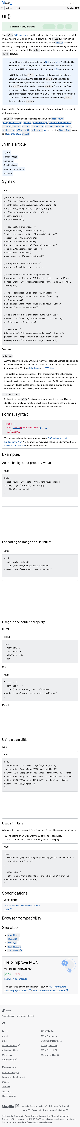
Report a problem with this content (49, 990)
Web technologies (10, 1072)
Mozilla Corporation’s (17, 1116)
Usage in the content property (23, 622)
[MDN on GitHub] (3, 1023)
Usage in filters (12, 823)
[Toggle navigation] (77, 3)
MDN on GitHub (49, 1055)
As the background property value (26, 463)
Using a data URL (14, 740)
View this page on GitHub (16, 990)
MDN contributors (57, 986)
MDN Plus (7, 1055)
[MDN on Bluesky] (8, 1023)
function (23, 35)
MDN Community (49, 1036)
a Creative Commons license (38, 1122)
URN (56, 69)
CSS (16, 35)
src (45, 130)
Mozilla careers (9, 1045)
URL (57, 62)
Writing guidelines (49, 1045)
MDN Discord (47, 1050)
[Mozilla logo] (10, 1106)
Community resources (51, 1041)
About (5, 1036)
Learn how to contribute (15, 979)
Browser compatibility (13, 169)
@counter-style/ (18, 134)
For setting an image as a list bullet (26, 542)
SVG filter (49, 368)
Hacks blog (7, 1096)
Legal (24, 1110)
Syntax (6, 152)
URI (47, 62)
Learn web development (13, 1077)
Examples (8, 161)
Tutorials (6, 1086)
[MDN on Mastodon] (17, 1023)
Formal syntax (10, 156)
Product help (8, 1059)
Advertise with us (10, 1050)
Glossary (6, 1091)
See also (7, 173)
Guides (5, 1082)
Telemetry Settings (58, 1106)
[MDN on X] (13, 1023)
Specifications (10, 165)
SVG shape (33, 368)
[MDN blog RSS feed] (22, 1023)
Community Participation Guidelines (48, 1110)
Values (7, 349)
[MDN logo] (7, 1010)
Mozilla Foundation (60, 1116)
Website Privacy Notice (33, 1106)
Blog (4, 1041)
